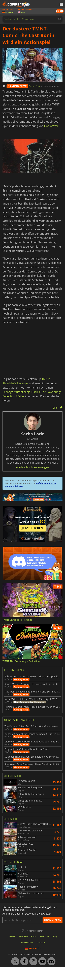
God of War (51, 126)
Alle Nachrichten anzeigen (32, 467)
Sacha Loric (35, 86)
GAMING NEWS (17, 86)
